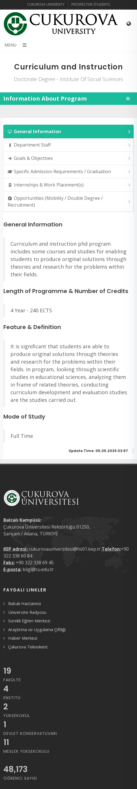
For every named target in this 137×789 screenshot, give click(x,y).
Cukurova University (45, 4)
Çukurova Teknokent (28, 647)
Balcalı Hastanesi (24, 603)
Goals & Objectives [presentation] (69, 158)
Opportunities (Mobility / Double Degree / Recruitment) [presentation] (69, 201)
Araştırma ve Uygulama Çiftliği (37, 629)
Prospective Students (90, 4)
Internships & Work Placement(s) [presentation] (69, 185)
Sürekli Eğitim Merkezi (29, 620)
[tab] (68, 131)
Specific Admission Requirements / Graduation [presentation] (69, 171)
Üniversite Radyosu (27, 612)
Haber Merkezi (22, 638)
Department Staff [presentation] (69, 145)
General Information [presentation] (69, 131)
